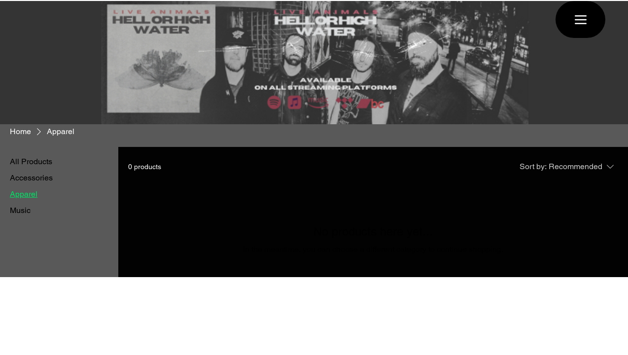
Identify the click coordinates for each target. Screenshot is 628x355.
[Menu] (580, 19)
